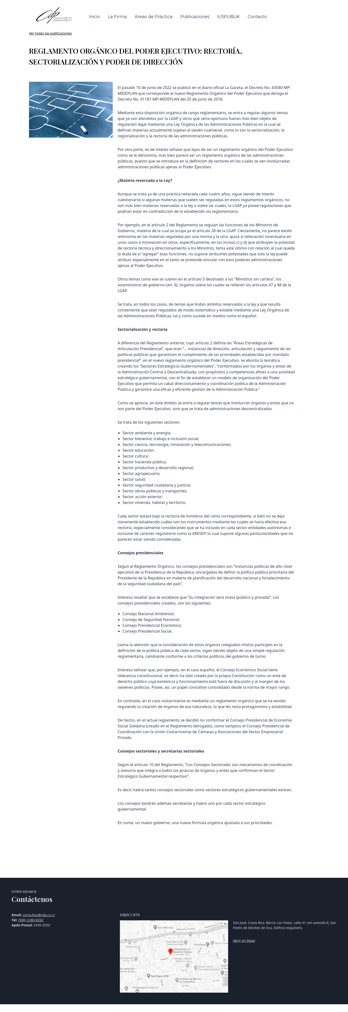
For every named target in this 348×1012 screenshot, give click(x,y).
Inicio (94, 16)
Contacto (257, 16)
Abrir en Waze (244, 940)
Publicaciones (195, 16)
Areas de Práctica (154, 16)
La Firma (117, 16)
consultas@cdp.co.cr (39, 915)
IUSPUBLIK (228, 16)
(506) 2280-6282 (31, 920)
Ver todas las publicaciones (50, 33)
